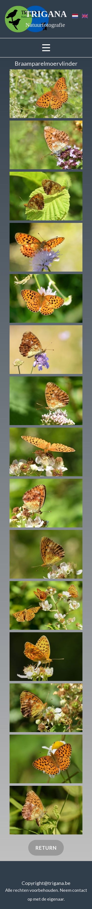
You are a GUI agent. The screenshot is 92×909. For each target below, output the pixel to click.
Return (46, 848)
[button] (46, 93)
